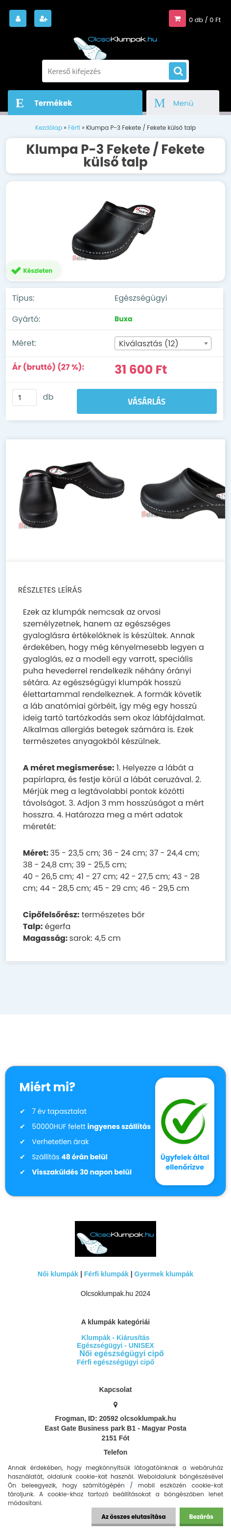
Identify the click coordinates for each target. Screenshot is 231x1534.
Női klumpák (58, 1274)
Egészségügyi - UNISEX (115, 1345)
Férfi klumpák (106, 1274)
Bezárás (201, 1516)
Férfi (74, 127)
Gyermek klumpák (164, 1274)
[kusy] (24, 397)
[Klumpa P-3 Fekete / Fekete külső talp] (115, 231)
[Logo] (115, 43)
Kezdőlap (48, 127)
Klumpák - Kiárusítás (115, 1338)
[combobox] (163, 343)
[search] (177, 71)
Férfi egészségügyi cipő (116, 1362)
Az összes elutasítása (133, 1516)
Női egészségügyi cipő (121, 1353)
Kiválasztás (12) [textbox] (149, 343)
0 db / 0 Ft (205, 19)
